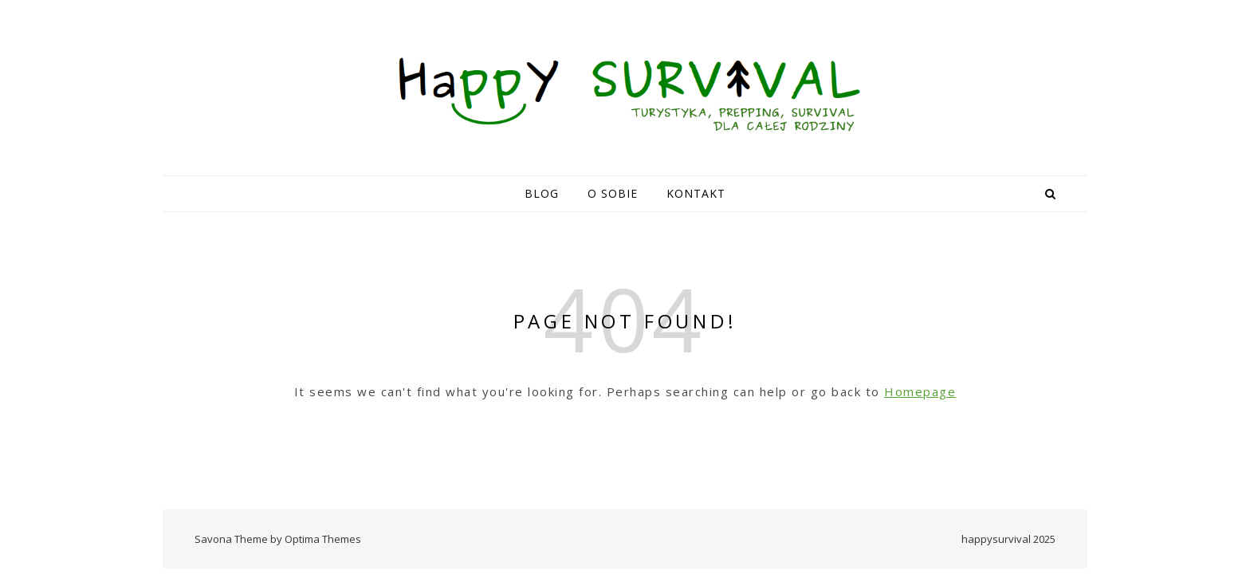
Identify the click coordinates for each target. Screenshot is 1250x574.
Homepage (920, 391)
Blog (542, 193)
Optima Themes (323, 539)
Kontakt (695, 193)
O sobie (613, 193)
